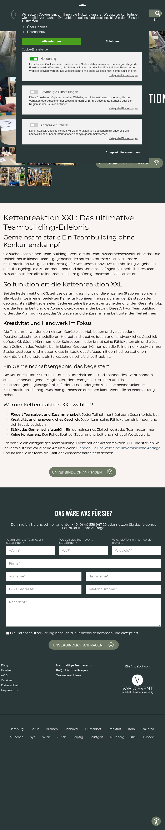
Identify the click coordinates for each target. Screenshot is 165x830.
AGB (4, 675)
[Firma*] (83, 563)
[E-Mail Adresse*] (43, 589)
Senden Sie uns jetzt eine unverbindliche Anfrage (119, 448)
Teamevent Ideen (68, 675)
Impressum (9, 690)
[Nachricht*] (83, 612)
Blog (4, 665)
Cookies (6, 680)
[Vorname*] (43, 576)
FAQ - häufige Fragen (72, 670)
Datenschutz (10, 685)
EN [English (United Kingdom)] (155, 19)
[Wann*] (30, 550)
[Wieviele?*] (136, 550)
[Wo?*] (83, 550)
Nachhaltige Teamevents (74, 665)
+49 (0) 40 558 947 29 (89, 524)
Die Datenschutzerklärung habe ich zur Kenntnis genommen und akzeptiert (74, 633)
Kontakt (7, 670)
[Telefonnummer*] (123, 589)
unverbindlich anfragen (124, 163)
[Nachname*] (123, 576)
